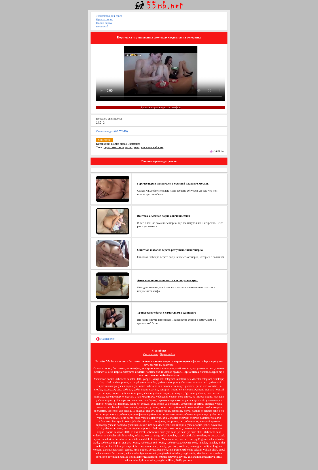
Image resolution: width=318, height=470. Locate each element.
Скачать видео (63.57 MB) (112, 131)
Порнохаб (102, 26)
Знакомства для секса (109, 15)
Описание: (104, 139)
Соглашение (150, 354)
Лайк (217, 150)
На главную (105, 339)
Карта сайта (167, 354)
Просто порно (104, 19)
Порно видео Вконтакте (125, 143)
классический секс (152, 147)
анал (136, 147)
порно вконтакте (114, 147)
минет (128, 147)
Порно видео (104, 23)
